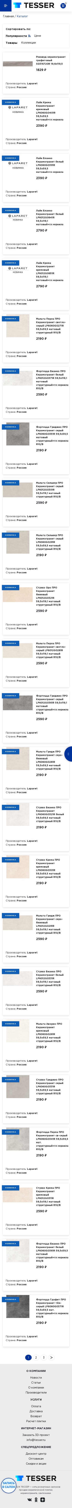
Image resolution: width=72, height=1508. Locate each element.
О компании (36, 1387)
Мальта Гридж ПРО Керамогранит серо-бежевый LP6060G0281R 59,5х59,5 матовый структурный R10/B (49, 760)
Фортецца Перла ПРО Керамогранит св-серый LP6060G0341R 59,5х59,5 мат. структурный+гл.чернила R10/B (52, 1140)
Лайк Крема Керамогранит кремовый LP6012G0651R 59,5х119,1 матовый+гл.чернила (49, 271)
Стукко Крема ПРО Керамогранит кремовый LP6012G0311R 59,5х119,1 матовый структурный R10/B (48, 1196)
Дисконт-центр (36, 1453)
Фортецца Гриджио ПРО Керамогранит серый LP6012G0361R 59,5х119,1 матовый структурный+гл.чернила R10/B (52, 704)
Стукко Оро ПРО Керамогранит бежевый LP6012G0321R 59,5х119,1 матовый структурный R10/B (48, 596)
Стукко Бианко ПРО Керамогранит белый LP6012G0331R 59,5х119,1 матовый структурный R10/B (50, 978)
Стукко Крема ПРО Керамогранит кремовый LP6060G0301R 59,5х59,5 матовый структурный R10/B (48, 868)
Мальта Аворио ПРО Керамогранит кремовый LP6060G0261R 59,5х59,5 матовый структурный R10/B (49, 1032)
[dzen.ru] (42, 1500)
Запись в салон (8, 1485)
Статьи (36, 1382)
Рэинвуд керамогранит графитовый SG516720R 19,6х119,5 (51, 60)
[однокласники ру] (36, 1500)
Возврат (36, 1416)
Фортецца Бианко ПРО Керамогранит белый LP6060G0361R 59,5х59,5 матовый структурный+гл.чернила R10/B (52, 1252)
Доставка (36, 1411)
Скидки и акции (36, 1463)
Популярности (18, 35)
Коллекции (28, 42)
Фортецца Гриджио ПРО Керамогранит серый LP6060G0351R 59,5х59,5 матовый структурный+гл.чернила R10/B (52, 435)
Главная (8, 16)
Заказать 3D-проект (36, 1434)
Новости (36, 1377)
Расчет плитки (36, 1421)
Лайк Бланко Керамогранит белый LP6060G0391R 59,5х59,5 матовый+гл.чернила (50, 165)
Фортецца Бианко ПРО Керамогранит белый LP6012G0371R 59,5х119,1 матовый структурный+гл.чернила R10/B (52, 380)
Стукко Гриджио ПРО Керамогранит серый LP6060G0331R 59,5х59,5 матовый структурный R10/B (49, 1086)
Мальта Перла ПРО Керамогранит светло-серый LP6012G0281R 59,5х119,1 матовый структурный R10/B (51, 650)
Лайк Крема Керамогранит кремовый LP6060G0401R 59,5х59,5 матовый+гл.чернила (49, 111)
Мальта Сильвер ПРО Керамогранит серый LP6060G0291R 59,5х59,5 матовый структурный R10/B (49, 542)
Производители (36, 1392)
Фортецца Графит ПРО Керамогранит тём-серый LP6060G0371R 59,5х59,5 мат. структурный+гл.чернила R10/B (52, 1308)
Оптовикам (36, 1458)
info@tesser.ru (36, 1439)
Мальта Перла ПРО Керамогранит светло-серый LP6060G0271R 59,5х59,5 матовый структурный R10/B (51, 326)
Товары (11, 42)
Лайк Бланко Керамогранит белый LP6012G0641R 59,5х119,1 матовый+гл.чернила (50, 217)
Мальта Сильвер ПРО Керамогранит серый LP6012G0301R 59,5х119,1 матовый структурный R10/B (49, 490)
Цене (37, 35)
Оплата (36, 1406)
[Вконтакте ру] (29, 1500)
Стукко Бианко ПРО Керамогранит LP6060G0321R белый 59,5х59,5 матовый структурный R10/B (50, 814)
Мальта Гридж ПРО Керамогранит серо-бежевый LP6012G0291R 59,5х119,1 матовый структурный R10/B (49, 924)
